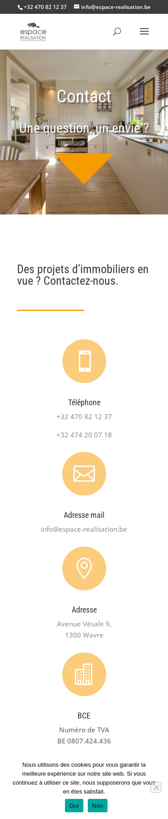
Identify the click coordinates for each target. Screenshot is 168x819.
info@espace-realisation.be (84, 529)
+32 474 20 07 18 (84, 434)
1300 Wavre (84, 634)
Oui (74, 805)
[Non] (156, 787)
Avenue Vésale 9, (84, 623)
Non (97, 805)
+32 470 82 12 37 (45, 7)
